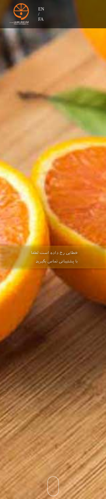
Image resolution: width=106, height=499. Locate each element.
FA (41, 19)
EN (41, 9)
